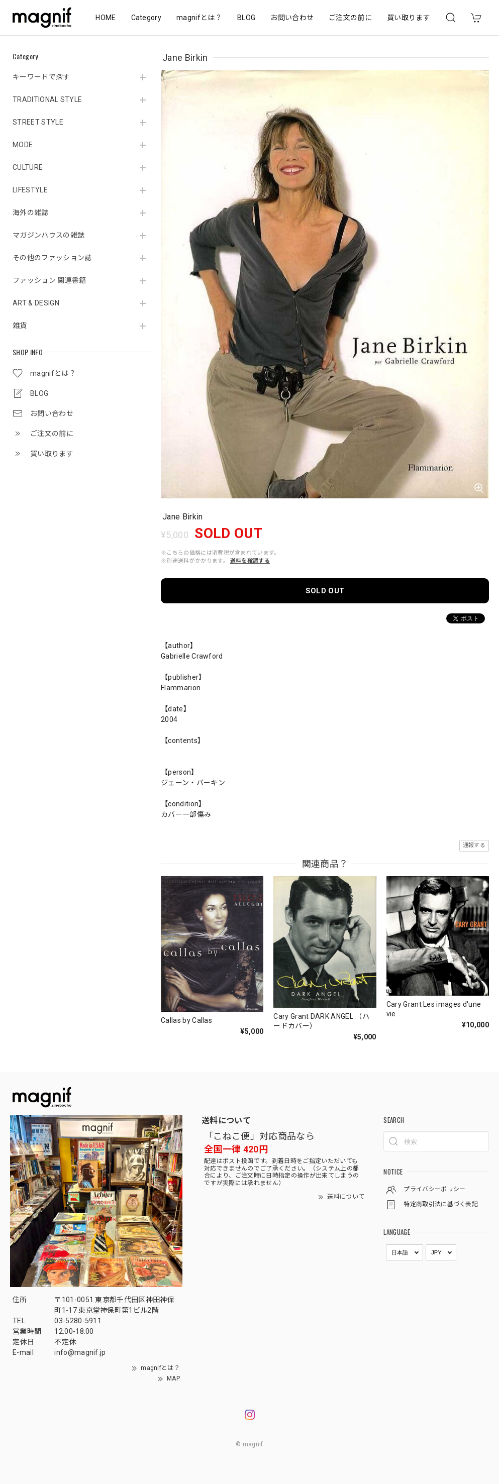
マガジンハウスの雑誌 (48, 235)
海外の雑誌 (31, 212)
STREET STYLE (38, 122)
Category (146, 18)
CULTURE (28, 167)
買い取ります (408, 18)
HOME (105, 18)
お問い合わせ (292, 18)
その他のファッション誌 (52, 258)
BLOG (246, 18)
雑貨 (20, 326)
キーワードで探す (41, 77)
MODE (23, 145)
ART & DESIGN (36, 303)
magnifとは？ (199, 18)
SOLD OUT (325, 590)
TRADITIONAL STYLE (47, 99)
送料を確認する (250, 561)
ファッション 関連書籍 (49, 280)
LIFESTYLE (30, 190)
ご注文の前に (350, 18)
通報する (474, 845)
